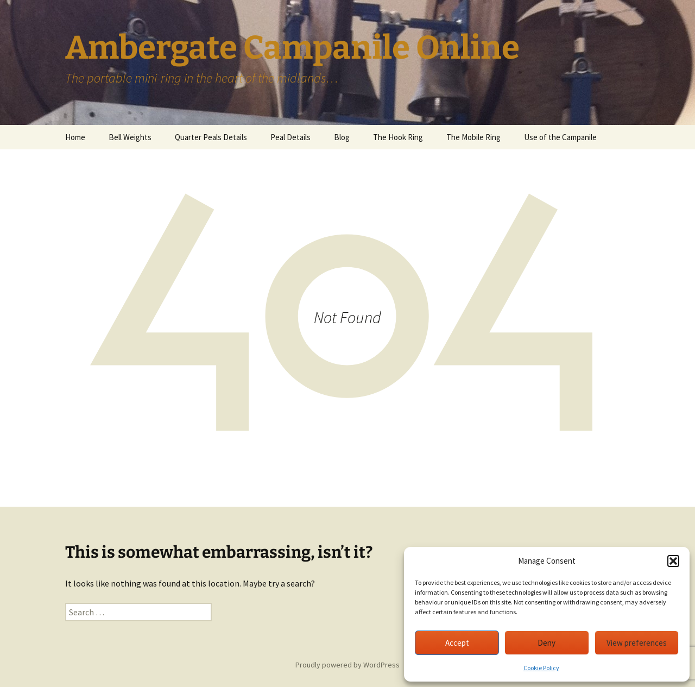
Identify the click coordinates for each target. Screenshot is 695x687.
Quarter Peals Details (211, 137)
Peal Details (290, 137)
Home (75, 137)
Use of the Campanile (560, 137)
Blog (342, 137)
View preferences (636, 643)
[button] (673, 561)
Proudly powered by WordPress (347, 665)
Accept (457, 643)
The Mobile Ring (473, 137)
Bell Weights (130, 137)
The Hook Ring (398, 137)
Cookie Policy (541, 668)
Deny (546, 643)
